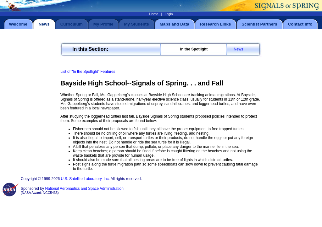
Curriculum (71, 24)
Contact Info (300, 24)
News (238, 49)
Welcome (18, 24)
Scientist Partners (259, 24)
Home (153, 14)
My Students (136, 24)
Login (168, 14)
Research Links (215, 24)
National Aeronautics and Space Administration (84, 188)
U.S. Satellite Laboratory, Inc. (85, 179)
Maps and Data (174, 24)
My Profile (103, 24)
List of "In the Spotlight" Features (87, 71)
